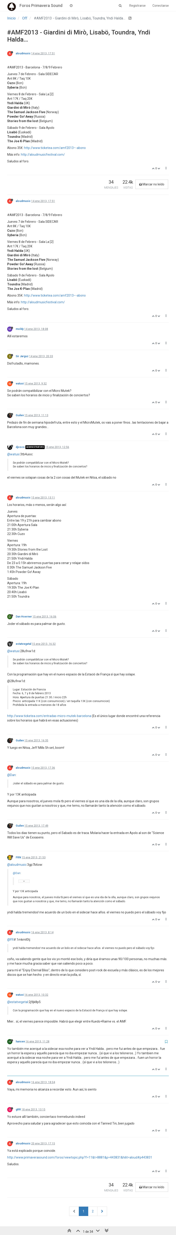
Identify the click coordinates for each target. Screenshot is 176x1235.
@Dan (11, 775)
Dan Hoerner (24, 616)
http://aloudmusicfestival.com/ (43, 154)
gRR (18, 1109)
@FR (10, 939)
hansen (20, 1041)
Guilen (20, 415)
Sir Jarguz (22, 356)
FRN (18, 857)
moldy (20, 329)
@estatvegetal (17, 1002)
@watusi (13, 454)
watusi (20, 383)
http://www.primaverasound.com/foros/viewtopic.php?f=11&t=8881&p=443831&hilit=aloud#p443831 (79, 1157)
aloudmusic (23, 53)
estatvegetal (23, 643)
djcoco (20, 447)
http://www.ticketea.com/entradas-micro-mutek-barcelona (49, 716)
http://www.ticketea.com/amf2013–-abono (55, 148)
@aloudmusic (16, 864)
